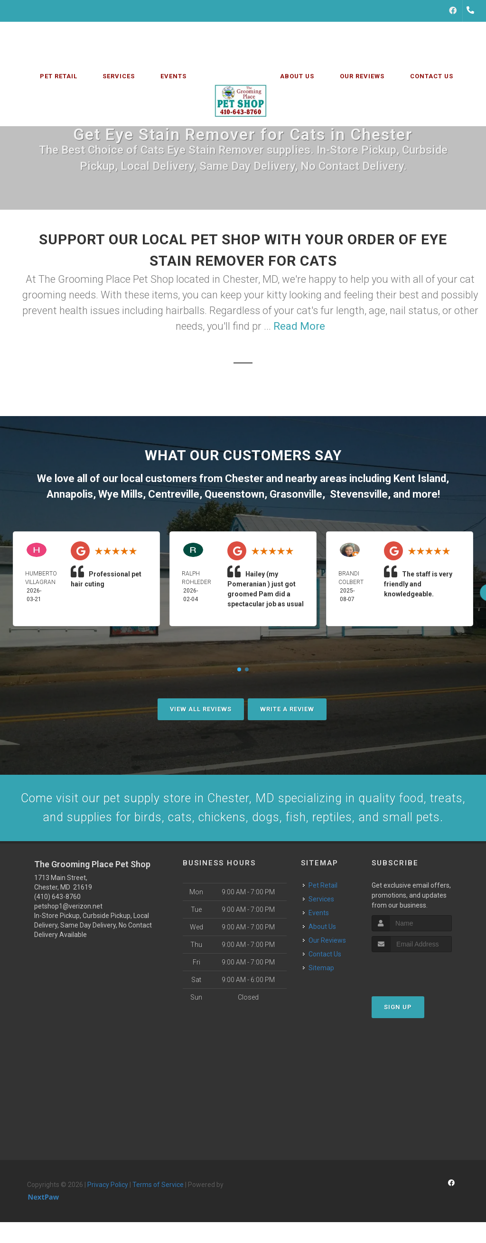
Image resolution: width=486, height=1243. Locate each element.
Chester (244, 478)
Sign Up (398, 1037)
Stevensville (359, 494)
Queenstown (234, 494)
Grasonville (296, 494)
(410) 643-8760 (57, 927)
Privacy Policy (107, 1215)
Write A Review (287, 709)
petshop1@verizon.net (68, 936)
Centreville (173, 494)
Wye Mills (120, 494)
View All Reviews (201, 709)
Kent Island (419, 478)
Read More (299, 326)
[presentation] (422, 1000)
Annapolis (70, 494)
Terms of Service (158, 1215)
